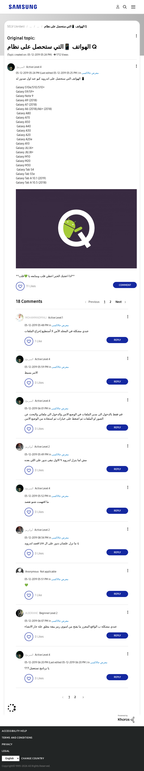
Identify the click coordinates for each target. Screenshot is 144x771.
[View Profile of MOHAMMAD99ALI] (36, 317)
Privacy (7, 744)
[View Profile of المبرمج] (21, 67)
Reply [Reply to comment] (117, 339)
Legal (6, 751)
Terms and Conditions (17, 737)
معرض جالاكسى (90, 73)
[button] (130, 66)
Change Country (32, 758)
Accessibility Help (14, 731)
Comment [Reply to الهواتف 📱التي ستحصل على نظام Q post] (125, 285)
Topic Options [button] (130, 36)
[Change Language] (10, 758)
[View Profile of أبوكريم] (29, 446)
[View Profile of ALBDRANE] (31, 613)
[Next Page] (120, 302)
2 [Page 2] (110, 302)
